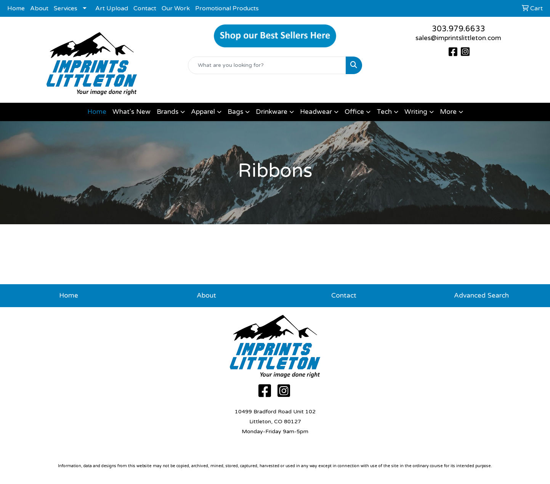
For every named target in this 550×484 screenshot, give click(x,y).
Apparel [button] (203, 112)
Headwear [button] (316, 112)
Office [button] (354, 112)
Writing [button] (415, 112)
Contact (144, 8)
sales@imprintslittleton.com (458, 38)
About (39, 8)
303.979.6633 (458, 29)
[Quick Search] (267, 65)
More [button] (448, 112)
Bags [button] (235, 112)
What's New (131, 112)
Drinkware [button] (271, 112)
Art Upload (111, 8)
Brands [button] (167, 112)
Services (65, 8)
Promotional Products (227, 8)
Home (16, 8)
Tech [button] (384, 112)
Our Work (176, 8)
